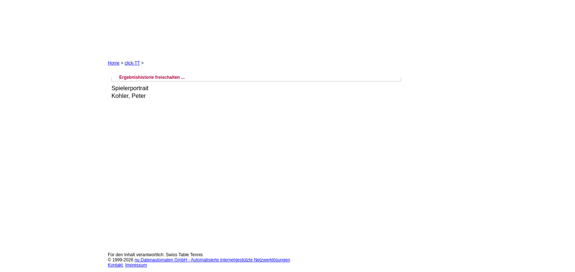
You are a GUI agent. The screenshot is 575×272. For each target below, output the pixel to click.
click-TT (132, 63)
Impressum (136, 265)
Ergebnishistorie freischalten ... (152, 77)
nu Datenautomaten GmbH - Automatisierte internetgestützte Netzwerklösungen (212, 259)
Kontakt (115, 265)
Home (114, 63)
